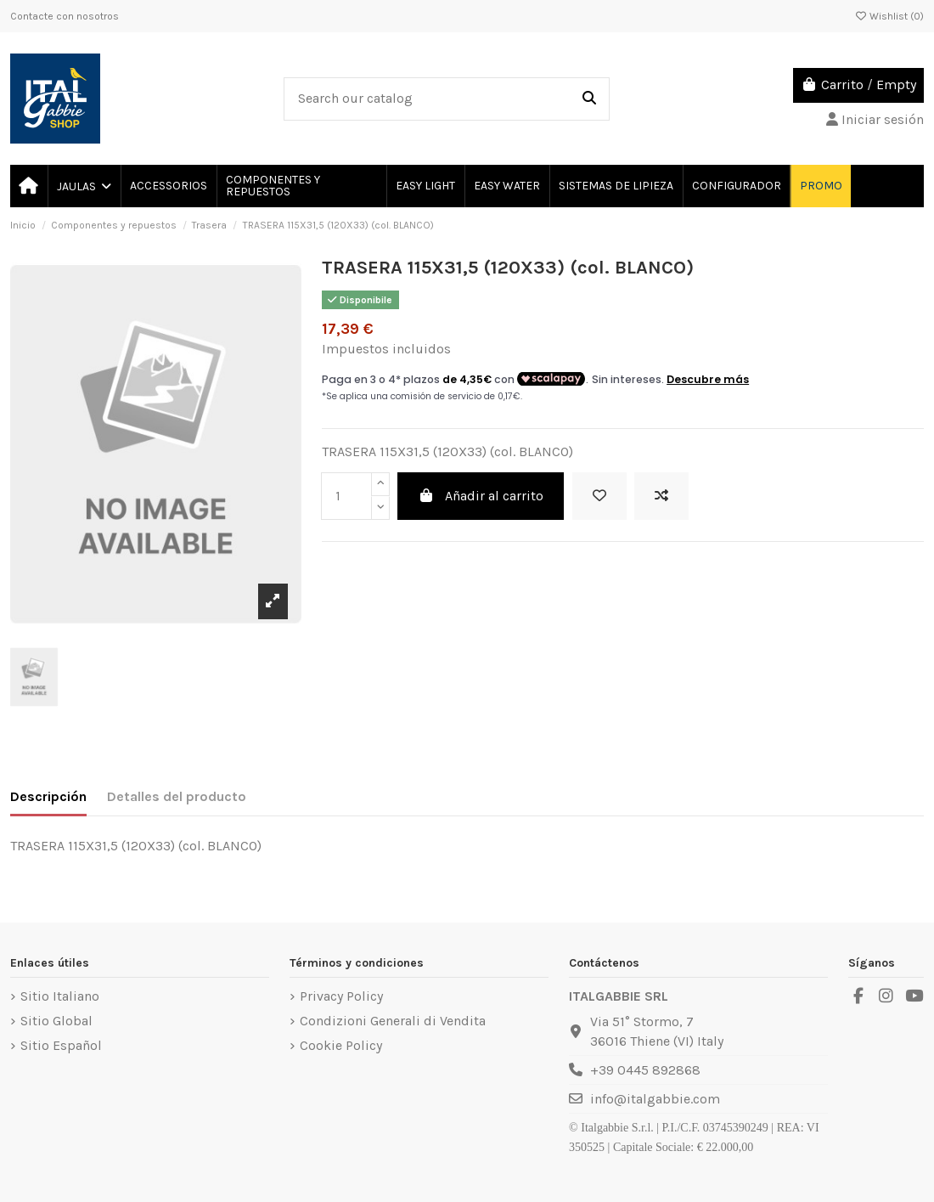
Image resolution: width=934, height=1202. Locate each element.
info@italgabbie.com (655, 1099)
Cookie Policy (341, 1045)
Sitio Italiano (59, 996)
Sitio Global (56, 1021)
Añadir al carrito (480, 496)
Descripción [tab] (48, 796)
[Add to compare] (661, 496)
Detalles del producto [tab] (176, 796)
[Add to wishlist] (599, 496)
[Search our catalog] (589, 99)
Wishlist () (889, 16)
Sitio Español (61, 1045)
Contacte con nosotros (64, 16)
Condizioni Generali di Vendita (393, 1021)
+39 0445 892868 (645, 1070)
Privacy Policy (341, 996)
